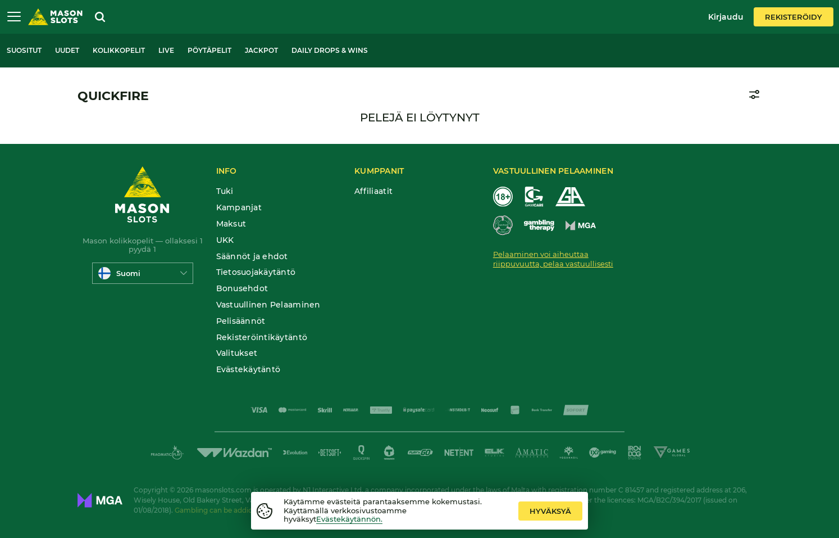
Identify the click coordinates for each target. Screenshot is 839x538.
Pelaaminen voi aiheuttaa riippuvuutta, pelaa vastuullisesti (553, 259)
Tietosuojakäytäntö (256, 272)
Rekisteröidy (793, 16)
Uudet (67, 50)
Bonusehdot (242, 288)
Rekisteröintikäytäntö (261, 337)
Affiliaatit (373, 191)
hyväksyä (550, 511)
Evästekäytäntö (248, 369)
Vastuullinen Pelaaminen (268, 305)
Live (166, 50)
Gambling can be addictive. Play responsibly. (250, 510)
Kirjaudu (726, 17)
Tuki (225, 191)
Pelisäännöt (241, 321)
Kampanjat (239, 208)
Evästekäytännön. (349, 518)
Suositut (24, 50)
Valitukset (237, 353)
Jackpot (261, 50)
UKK (225, 240)
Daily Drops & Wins (329, 50)
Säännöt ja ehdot (252, 256)
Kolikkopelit (119, 50)
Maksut (231, 224)
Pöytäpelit (209, 50)
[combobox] (142, 273)
